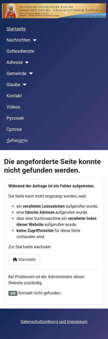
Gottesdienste (20, 51)
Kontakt (14, 95)
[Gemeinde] (30, 74)
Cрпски (14, 129)
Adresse (15, 62)
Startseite (16, 28)
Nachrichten (19, 40)
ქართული (17, 140)
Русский (15, 118)
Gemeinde (17, 73)
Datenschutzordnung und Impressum (54, 321)
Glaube (14, 84)
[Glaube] (23, 85)
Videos (13, 107)
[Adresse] (26, 63)
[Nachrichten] (34, 40)
